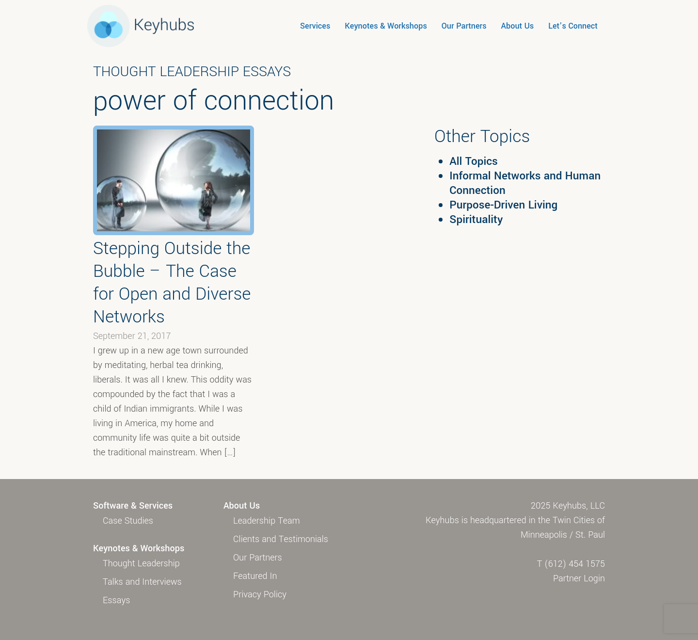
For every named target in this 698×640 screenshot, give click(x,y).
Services (315, 26)
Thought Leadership (141, 563)
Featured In (255, 576)
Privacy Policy (259, 594)
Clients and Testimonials (280, 539)
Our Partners (464, 26)
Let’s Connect (573, 26)
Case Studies (128, 520)
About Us (517, 26)
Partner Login (579, 578)
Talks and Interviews (142, 582)
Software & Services (133, 505)
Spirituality (476, 219)
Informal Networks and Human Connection (525, 183)
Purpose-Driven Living (503, 205)
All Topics (473, 161)
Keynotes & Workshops (386, 26)
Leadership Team (266, 520)
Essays (116, 600)
